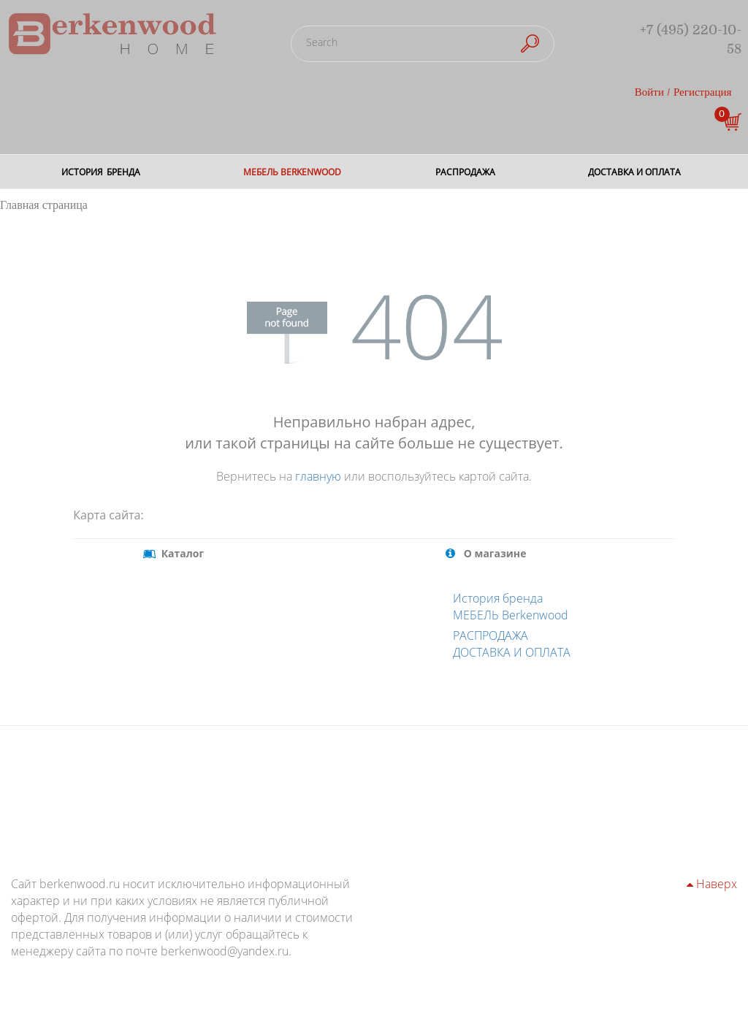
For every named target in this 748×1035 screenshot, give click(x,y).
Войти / (653, 92)
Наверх (712, 884)
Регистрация (702, 92)
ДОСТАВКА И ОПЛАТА (511, 652)
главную (318, 476)
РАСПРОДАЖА (490, 635)
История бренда (498, 598)
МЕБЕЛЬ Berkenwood (510, 615)
